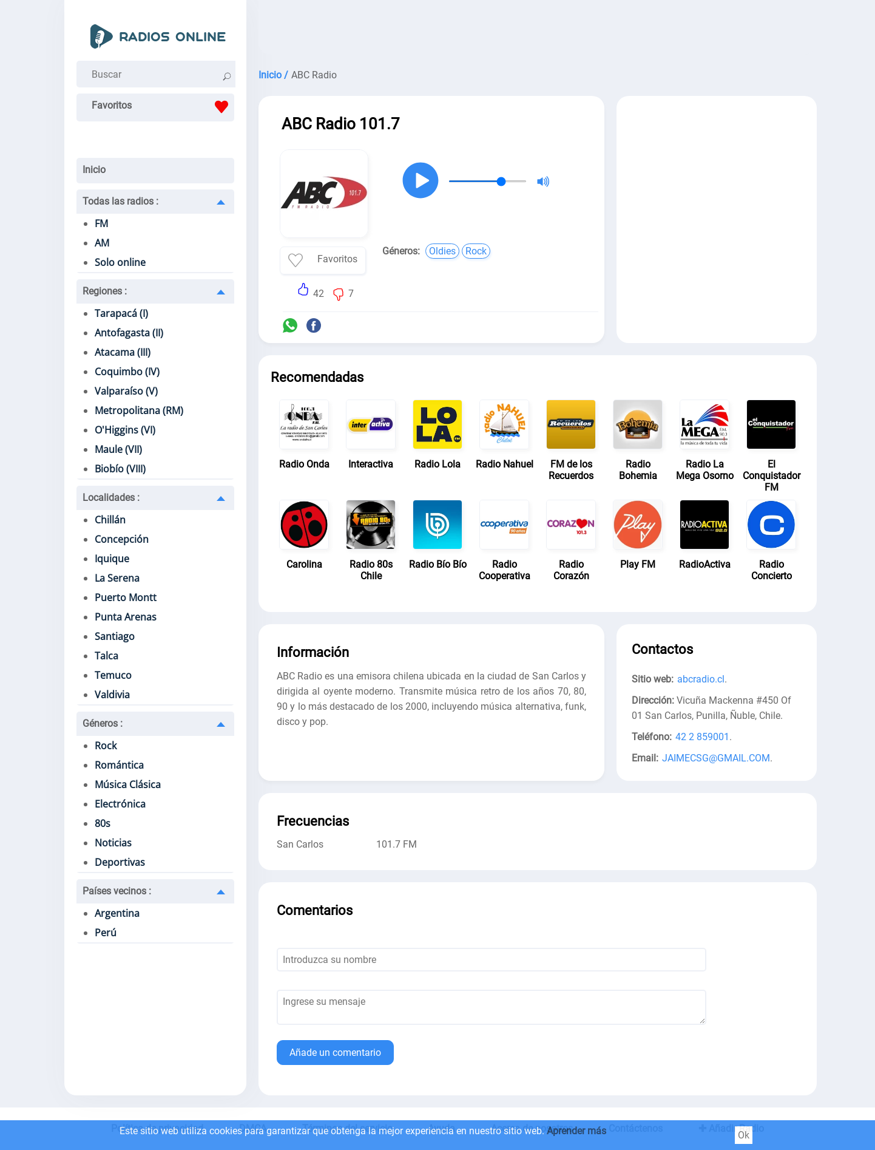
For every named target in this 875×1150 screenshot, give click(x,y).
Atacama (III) (122, 352)
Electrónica (120, 804)
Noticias (113, 842)
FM (101, 223)
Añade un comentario (335, 1052)
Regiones (105, 291)
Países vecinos (117, 891)
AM (102, 243)
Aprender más (576, 1131)
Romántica (119, 765)
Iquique (112, 558)
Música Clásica (128, 784)
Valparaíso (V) (126, 391)
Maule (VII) (118, 449)
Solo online (120, 262)
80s (102, 823)
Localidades (111, 497)
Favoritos (163, 107)
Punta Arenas (126, 617)
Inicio (94, 169)
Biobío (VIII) (120, 468)
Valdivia (112, 694)
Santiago (115, 636)
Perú (106, 932)
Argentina (117, 913)
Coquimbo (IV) (127, 371)
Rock (106, 745)
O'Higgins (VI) (125, 430)
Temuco (113, 675)
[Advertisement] (537, 30)
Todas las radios (120, 201)
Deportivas (120, 862)
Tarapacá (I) (121, 313)
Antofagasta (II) (129, 332)
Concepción (122, 539)
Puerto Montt (126, 597)
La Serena (117, 578)
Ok (743, 1135)
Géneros (103, 723)
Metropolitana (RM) (139, 410)
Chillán (110, 519)
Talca (106, 655)
